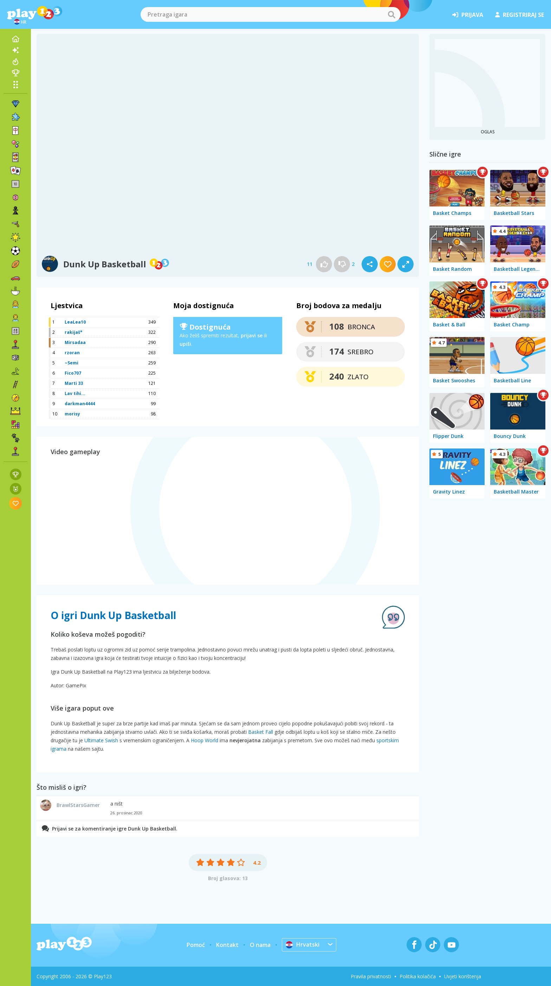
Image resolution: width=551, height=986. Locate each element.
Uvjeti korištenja (462, 976)
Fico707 (73, 373)
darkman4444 (80, 404)
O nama (260, 945)
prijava (467, 15)
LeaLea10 (75, 322)
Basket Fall (260, 732)
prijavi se (251, 335)
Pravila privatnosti (371, 976)
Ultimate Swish (101, 740)
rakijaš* (74, 332)
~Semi (71, 363)
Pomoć (196, 945)
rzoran (72, 353)
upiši (185, 344)
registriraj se (519, 15)
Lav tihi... (75, 393)
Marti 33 (74, 383)
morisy (72, 414)
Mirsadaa (75, 342)
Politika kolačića (418, 976)
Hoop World (204, 740)
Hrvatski (302, 944)
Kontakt (227, 945)
